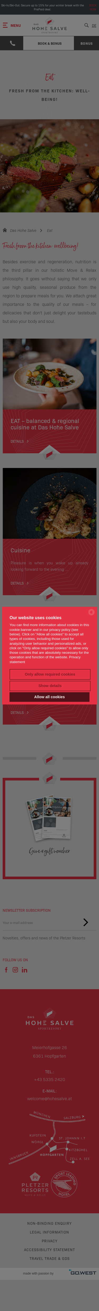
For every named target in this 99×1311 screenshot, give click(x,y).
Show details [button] (50, 686)
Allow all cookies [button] (49, 697)
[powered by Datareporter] (91, 614)
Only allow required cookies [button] (50, 674)
